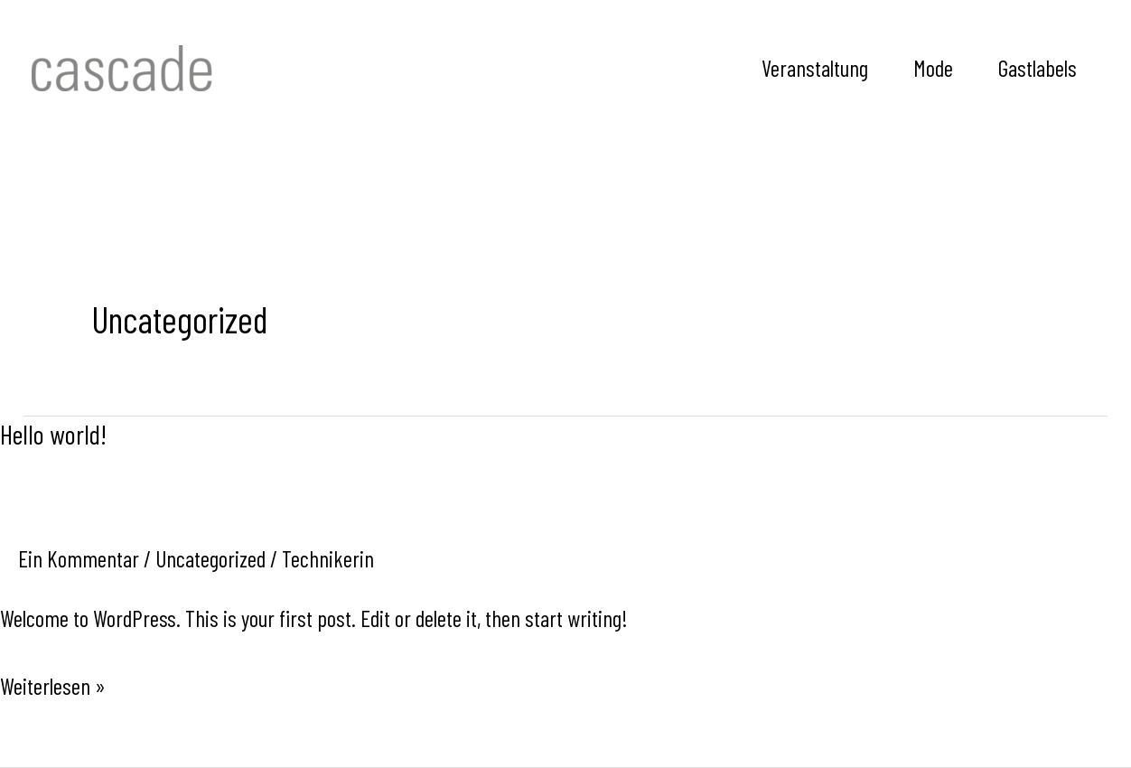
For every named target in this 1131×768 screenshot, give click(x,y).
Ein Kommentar (78, 558)
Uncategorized (210, 558)
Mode (933, 67)
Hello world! (53, 433)
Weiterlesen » (53, 684)
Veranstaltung (815, 67)
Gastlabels (1037, 67)
